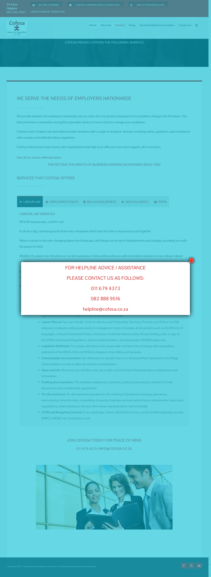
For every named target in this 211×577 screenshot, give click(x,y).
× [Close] (191, 260)
